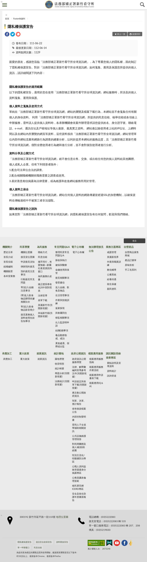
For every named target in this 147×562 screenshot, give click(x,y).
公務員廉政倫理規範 (79, 479)
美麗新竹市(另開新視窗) (45, 307)
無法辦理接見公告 (96, 248)
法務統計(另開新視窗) (62, 383)
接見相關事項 (62, 277)
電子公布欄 (78, 246)
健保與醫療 (61, 265)
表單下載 (42, 300)
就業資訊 (41, 353)
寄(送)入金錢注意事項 (27, 289)
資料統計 (111, 370)
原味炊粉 (129, 265)
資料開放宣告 (62, 542)
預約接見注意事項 (28, 273)
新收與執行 (61, 260)
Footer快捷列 (19, 18)
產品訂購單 (130, 260)
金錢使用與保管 (62, 271)
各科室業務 (9, 276)
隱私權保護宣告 (20, 26)
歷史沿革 (8, 252)
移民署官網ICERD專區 (78, 487)
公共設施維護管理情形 (79, 437)
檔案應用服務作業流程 (96, 368)
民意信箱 (42, 257)
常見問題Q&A (62, 246)
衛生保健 (111, 284)
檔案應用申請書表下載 (96, 376)
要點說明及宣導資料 (114, 364)
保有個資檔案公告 (79, 410)
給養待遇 (111, 279)
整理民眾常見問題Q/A (62, 254)
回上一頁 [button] (121, 34)
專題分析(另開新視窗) (62, 375)
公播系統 (111, 274)
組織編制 (8, 266)
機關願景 (8, 271)
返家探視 (60, 308)
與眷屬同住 (61, 312)
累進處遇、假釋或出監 (62, 345)
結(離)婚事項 (61, 330)
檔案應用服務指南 (96, 360)
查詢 (142, 4)
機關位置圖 (26, 252)
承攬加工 (7, 353)
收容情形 (59, 363)
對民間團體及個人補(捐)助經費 (79, 447)
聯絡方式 (42, 252)
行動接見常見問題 (28, 281)
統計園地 (59, 353)
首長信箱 (8, 261)
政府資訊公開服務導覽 (79, 360)
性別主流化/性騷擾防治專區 (79, 458)
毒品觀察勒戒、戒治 (61, 337)
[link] (7, 34)
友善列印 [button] (136, 34)
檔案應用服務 (95, 353)
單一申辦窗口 (24, 547)
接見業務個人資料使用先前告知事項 (28, 317)
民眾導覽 (25, 246)
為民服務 (42, 246)
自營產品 (129, 246)
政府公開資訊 (78, 353)
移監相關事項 (62, 317)
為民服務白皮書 (45, 278)
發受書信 (60, 282)
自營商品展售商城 (132, 254)
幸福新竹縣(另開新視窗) (45, 315)
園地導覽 (59, 358)
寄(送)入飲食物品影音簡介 (28, 308)
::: (1, 1)
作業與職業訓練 (114, 263)
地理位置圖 (62, 516)
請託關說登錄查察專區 (113, 355)
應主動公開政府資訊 (79, 394)
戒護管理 (111, 252)
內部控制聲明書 (79, 418)
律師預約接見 (28, 266)
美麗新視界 (113, 257)
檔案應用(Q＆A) (96, 384)
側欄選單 (4, 5)
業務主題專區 (113, 246)
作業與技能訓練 (62, 302)
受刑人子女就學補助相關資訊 (79, 427)
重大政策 (24, 353)
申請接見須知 (28, 261)
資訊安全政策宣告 (44, 542)
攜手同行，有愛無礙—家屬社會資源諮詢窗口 (45, 266)
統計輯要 (59, 368)
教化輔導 (111, 269)
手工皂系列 (130, 269)
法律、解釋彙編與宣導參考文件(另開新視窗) (79, 371)
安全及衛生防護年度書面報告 (79, 496)
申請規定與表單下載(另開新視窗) (79, 384)
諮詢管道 (111, 375)
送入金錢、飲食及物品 (62, 289)
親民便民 (111, 288)
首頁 (7, 18)
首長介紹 (8, 257)
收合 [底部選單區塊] (135, 240)
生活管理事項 (62, 295)
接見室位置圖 (28, 257)
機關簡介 (7, 246)
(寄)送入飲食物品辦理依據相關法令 (28, 298)
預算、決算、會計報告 (79, 402)
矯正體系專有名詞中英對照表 (45, 287)
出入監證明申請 (62, 324)
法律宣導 (42, 295)
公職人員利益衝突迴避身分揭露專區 (79, 469)
